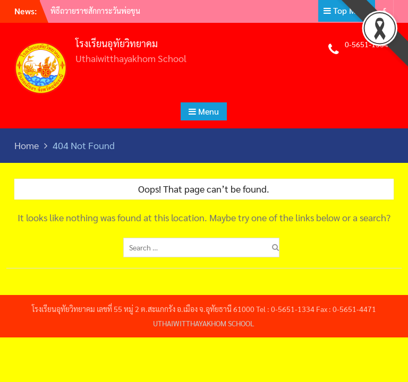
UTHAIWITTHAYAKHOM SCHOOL (203, 323)
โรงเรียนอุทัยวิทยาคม (116, 43)
